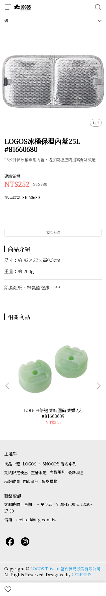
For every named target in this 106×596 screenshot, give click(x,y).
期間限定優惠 (16, 472)
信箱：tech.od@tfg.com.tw (30, 519)
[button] (98, 385)
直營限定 (39, 472)
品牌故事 (12, 481)
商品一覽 (12, 464)
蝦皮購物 (49, 481)
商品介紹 (53, 232)
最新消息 (76, 472)
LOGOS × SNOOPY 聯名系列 (49, 464)
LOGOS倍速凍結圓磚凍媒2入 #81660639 (53, 413)
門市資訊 (31, 481)
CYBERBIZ (82, 574)
